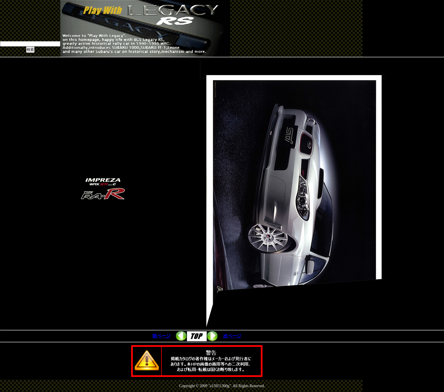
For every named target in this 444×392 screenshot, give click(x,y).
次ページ (232, 336)
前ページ (161, 336)
